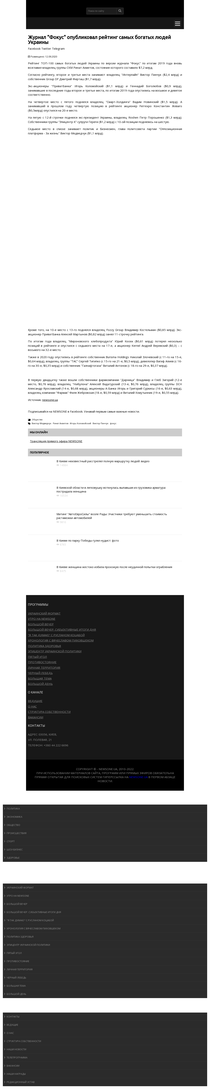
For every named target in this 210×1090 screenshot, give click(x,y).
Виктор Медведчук (41, 423)
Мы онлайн (39, 432)
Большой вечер (41, 624)
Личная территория (44, 667)
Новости (12, 801)
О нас (32, 706)
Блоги (10, 1001)
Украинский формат (44, 613)
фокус (113, 423)
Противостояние (42, 662)
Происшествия (16, 833)
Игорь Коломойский (80, 423)
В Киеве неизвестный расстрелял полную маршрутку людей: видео (103, 461)
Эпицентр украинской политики (54, 651)
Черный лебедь (40, 673)
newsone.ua (50, 400)
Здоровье (13, 857)
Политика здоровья (44, 646)
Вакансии (35, 717)
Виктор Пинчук (100, 423)
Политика (13, 808)
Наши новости (16, 1049)
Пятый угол (37, 657)
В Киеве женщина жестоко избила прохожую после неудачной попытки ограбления (114, 567)
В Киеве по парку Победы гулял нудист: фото (87, 540)
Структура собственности (49, 712)
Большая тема (40, 678)
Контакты (13, 1016)
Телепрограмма (17, 1057)
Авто (9, 872)
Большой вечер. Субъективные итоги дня (62, 629)
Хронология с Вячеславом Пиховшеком (61, 640)
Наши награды (16, 1074)
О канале (12, 1009)
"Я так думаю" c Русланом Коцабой (56, 635)
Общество (37, 419)
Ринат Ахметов (60, 423)
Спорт (11, 841)
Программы (15, 880)
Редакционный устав (21, 1082)
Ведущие (35, 701)
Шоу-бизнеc (15, 849)
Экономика (14, 816)
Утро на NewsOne (41, 619)
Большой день (40, 684)
